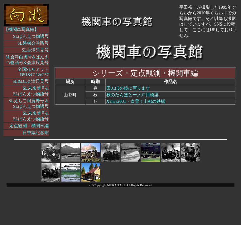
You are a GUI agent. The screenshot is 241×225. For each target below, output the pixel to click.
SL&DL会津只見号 (30, 81)
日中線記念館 (35, 132)
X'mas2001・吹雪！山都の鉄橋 (135, 101)
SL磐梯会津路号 (33, 43)
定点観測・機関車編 (29, 125)
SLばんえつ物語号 (31, 36)
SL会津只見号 (35, 50)
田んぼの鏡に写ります (128, 88)
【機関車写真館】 (21, 29)
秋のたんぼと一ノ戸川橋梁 (132, 94)
